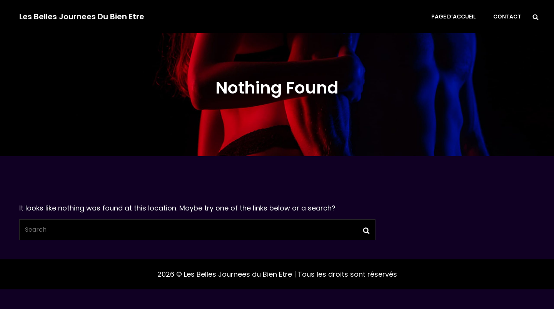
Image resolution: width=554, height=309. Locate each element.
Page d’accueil (453, 16)
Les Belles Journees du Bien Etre (81, 16)
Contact (507, 16)
